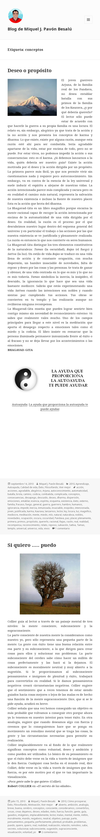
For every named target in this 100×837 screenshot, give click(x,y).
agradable (24, 490)
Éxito (41, 487)
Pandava (59, 518)
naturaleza (68, 514)
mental (68, 815)
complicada (60, 494)
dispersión (73, 497)
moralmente (14, 818)
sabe (84, 825)
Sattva (72, 525)
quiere (19, 825)
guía (83, 811)
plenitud (56, 821)
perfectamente (43, 821)
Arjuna (46, 490)
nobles (79, 514)
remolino (76, 825)
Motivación (34, 804)
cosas (11, 811)
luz (77, 511)
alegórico (36, 490)
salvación (63, 525)
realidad (83, 521)
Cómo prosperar (76, 801)
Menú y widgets (88, 23)
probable (68, 821)
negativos (36, 818)
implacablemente (39, 815)
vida (40, 528)
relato (44, 525)
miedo (44, 514)
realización (54, 825)
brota (19, 494)
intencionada (82, 507)
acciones (12, 490)
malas (60, 815)
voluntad (27, 832)
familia (11, 504)
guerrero (56, 504)
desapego (30, 497)
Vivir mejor (65, 487)
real (76, 521)
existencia (66, 501)
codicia (36, 494)
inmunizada (44, 507)
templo (11, 528)
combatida (47, 494)
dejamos (27, 811)
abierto (63, 804)
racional (54, 521)
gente (77, 811)
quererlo (43, 521)
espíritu (44, 501)
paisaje (66, 818)
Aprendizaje (82, 483)
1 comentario (62, 528)
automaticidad (79, 490)
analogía (83, 804)
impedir (24, 507)
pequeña (29, 821)
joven (10, 511)
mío (51, 514)
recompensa (14, 525)
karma (30, 511)
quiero (27, 825)
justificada (20, 511)
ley (65, 511)
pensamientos (15, 821)
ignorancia (13, 507)
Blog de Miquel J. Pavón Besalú (40, 29)
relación (65, 825)
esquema (55, 501)
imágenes (23, 815)
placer (73, 518)
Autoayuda (19, 404)
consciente (51, 808)
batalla (11, 494)
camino (27, 494)
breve (11, 808)
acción (79, 487)
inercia (33, 507)
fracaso (20, 504)
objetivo (56, 818)
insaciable (57, 507)
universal (21, 528)
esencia (35, 501)
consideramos (67, 808)
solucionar (22, 828)
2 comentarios (49, 832)
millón (84, 815)
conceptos (74, 494)
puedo (11, 825)
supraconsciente (68, 828)
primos (21, 521)
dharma (61, 497)
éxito (76, 501)
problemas (80, 821)
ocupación (27, 518)
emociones (14, 501)
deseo (52, 497)
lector (60, 511)
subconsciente (37, 828)
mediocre (13, 514)
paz (67, 518)
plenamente (84, 518)
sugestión (52, 828)
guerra (46, 504)
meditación (25, 514)
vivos (47, 528)
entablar (25, 501)
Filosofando (51, 487)
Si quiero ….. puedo (32, 544)
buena (18, 808)
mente (36, 514)
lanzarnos (50, 511)
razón (70, 521)
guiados (12, 815)
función (69, 811)
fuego (28, 504)
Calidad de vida (29, 487)
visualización (14, 832)
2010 (72, 483)
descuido (42, 497)
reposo (52, 525)
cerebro (27, 808)
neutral (47, 818)
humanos (77, 504)
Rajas (62, 521)
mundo (26, 818)
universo (32, 528)
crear (18, 811)
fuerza (60, 811)
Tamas (80, 525)
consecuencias (16, 497)
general (37, 504)
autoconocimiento (61, 490)
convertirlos (82, 808)
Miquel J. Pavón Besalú (51, 483)
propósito (32, 521)
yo (34, 832)
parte (74, 818)
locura (71, 511)
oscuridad (48, 518)
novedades (14, 518)
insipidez (69, 507)
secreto (12, 828)
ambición (73, 804)
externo (84, 501)
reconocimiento (31, 525)
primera (12, 521)
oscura (37, 518)
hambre (66, 504)
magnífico (85, 511)
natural (58, 514)
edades (45, 811)
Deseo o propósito (30, 70)
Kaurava (39, 511)
